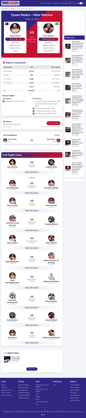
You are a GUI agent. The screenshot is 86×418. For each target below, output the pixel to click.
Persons (56, 3)
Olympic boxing (24, 397)
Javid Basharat (12, 187)
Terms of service (6, 395)
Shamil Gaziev (51, 301)
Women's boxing (24, 392)
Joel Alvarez (12, 166)
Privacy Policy (5, 392)
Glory (54, 384)
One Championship (42, 401)
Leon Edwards (74, 395)
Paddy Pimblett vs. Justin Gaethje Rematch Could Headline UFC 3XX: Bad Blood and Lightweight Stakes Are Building (77, 128)
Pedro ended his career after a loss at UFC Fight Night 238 (16, 358)
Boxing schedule (24, 384)
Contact (4, 387)
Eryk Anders (12, 319)
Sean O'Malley (74, 387)
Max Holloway (74, 389)
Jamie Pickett (51, 319)
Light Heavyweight (32, 38)
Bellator (38, 396)
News (42, 3)
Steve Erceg (12, 205)
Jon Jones (73, 392)
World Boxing (23, 389)
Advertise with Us (7, 389)
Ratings (64, 3)
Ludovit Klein (51, 166)
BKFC (37, 399)
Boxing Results (23, 387)
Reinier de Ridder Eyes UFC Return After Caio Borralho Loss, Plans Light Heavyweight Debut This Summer (77, 167)
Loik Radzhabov (12, 261)
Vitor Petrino (50, 36)
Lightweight (31, 164)
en (74, 3)
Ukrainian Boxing (24, 395)
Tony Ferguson (75, 400)
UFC (37, 393)
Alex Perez (12, 337)
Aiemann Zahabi (51, 187)
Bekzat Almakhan (51, 281)
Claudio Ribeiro (51, 224)
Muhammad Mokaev (51, 337)
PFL (37, 404)
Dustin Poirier (74, 397)
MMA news (31, 368)
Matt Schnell (51, 205)
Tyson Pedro (13, 36)
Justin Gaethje (75, 384)
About (3, 384)
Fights (49, 3)
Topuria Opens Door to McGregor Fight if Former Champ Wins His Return (77, 87)
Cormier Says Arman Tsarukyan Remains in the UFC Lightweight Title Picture (78, 154)
